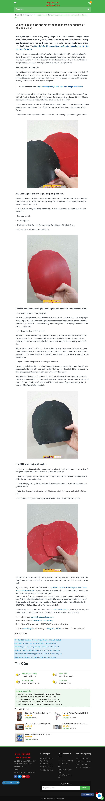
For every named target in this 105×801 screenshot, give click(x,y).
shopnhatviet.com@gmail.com (42, 617)
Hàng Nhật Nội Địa (54, 629)
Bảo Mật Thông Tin (46, 764)
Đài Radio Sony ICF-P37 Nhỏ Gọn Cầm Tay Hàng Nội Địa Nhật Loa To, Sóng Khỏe (52, 724)
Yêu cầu (85, 788)
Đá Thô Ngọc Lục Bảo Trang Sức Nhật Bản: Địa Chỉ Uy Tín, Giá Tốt (36, 647)
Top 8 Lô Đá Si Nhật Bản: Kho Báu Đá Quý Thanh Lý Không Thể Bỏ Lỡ (37, 640)
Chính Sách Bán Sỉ (46, 767)
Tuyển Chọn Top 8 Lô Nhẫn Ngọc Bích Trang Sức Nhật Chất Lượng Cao (38, 654)
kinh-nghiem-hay (29, 15)
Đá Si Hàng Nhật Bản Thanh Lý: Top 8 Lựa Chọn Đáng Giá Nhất (35, 643)
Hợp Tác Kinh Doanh (82, 758)
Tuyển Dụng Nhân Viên (83, 761)
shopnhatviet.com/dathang (43, 620)
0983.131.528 (26, 766)
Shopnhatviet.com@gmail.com (24, 772)
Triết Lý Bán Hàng (82, 764)
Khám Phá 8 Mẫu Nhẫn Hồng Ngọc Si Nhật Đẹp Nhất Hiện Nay (35, 657)
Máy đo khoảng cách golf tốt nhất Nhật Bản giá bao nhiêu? (59, 87)
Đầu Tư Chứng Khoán (83, 767)
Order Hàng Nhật (28, 629)
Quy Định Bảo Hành (46, 770)
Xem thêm (21, 633)
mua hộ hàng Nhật (61, 609)
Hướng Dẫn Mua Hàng (65, 761)
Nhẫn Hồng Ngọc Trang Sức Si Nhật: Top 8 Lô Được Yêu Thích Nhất (37, 650)
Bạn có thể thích (22, 709)
